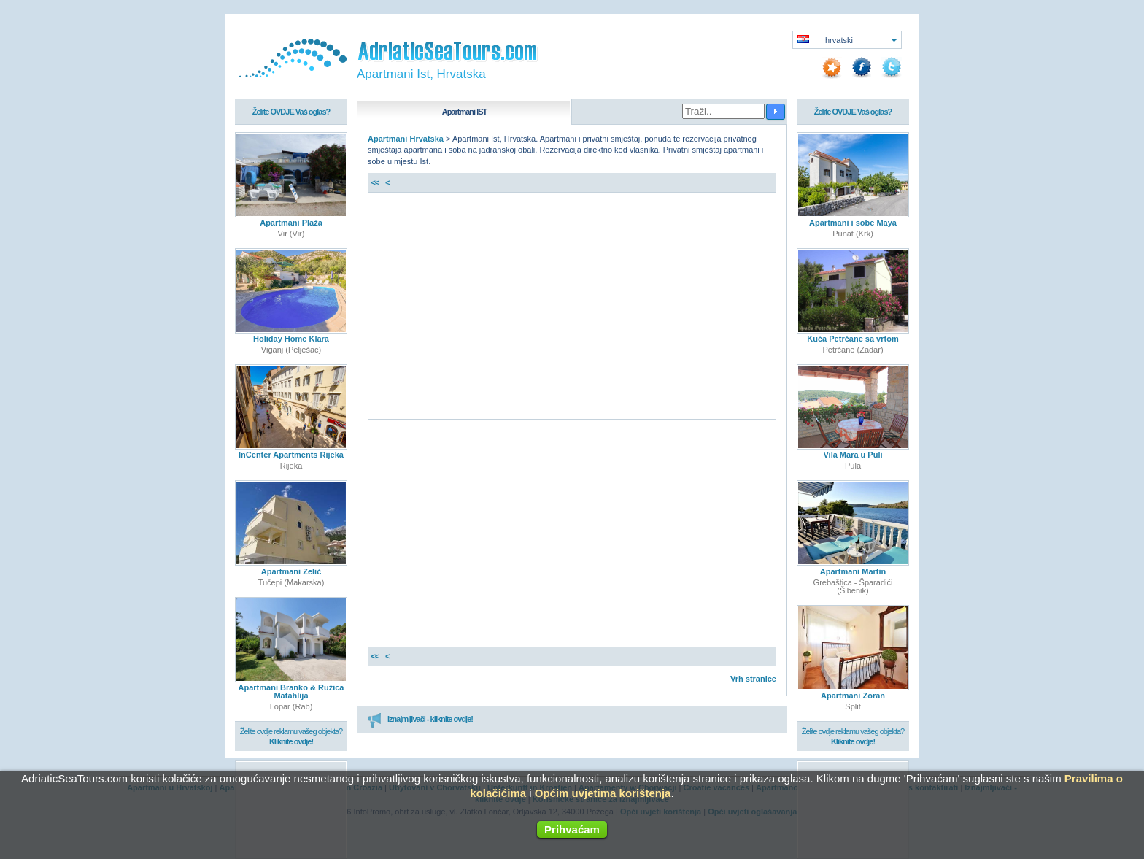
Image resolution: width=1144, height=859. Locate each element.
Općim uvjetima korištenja (603, 793)
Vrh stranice (753, 678)
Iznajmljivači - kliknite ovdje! (420, 719)
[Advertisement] (572, 309)
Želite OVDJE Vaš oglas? (291, 111)
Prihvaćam (572, 829)
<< (375, 182)
